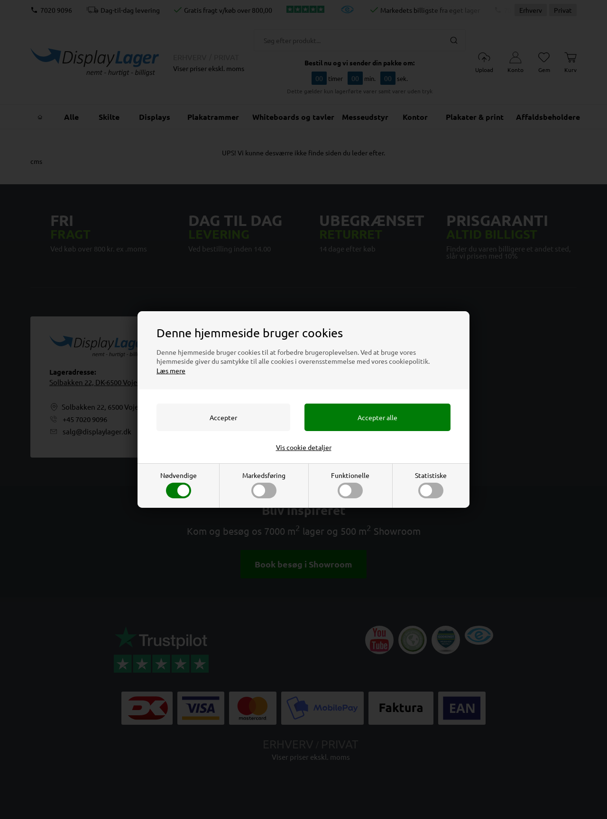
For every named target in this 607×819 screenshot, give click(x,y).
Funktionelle (350, 484)
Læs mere (170, 370)
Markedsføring (263, 484)
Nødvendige (178, 484)
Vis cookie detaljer (303, 447)
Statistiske (431, 484)
